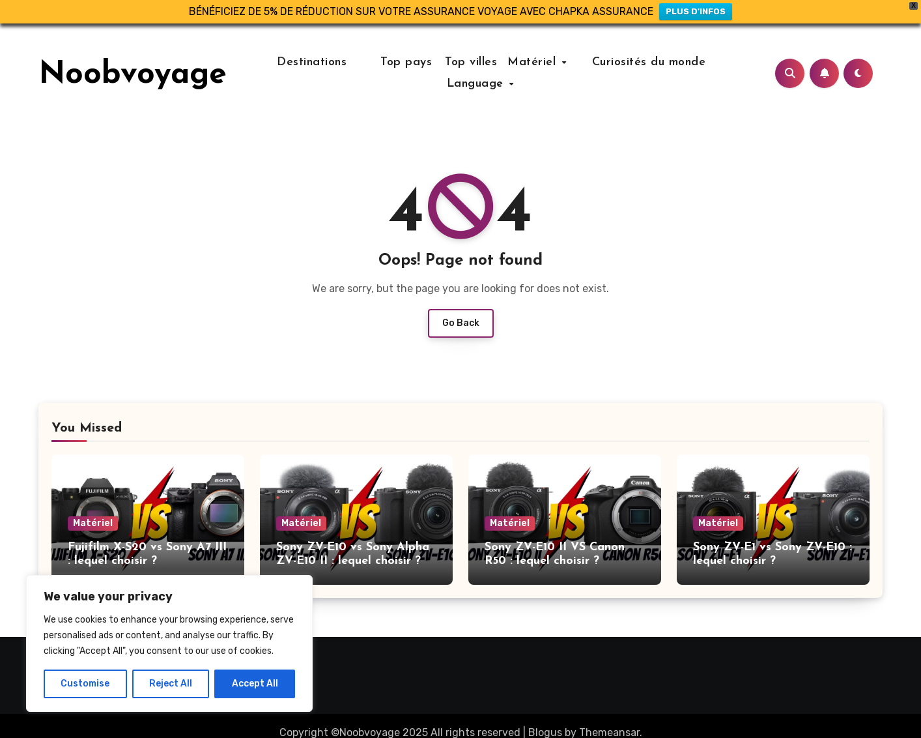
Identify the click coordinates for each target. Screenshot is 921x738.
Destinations (324, 62)
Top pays (405, 62)
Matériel (534, 62)
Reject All (170, 683)
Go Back (460, 323)
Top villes (472, 62)
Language (485, 84)
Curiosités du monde (634, 62)
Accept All (255, 683)
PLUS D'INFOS (696, 11)
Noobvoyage (132, 75)
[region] (169, 643)
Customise (85, 683)
